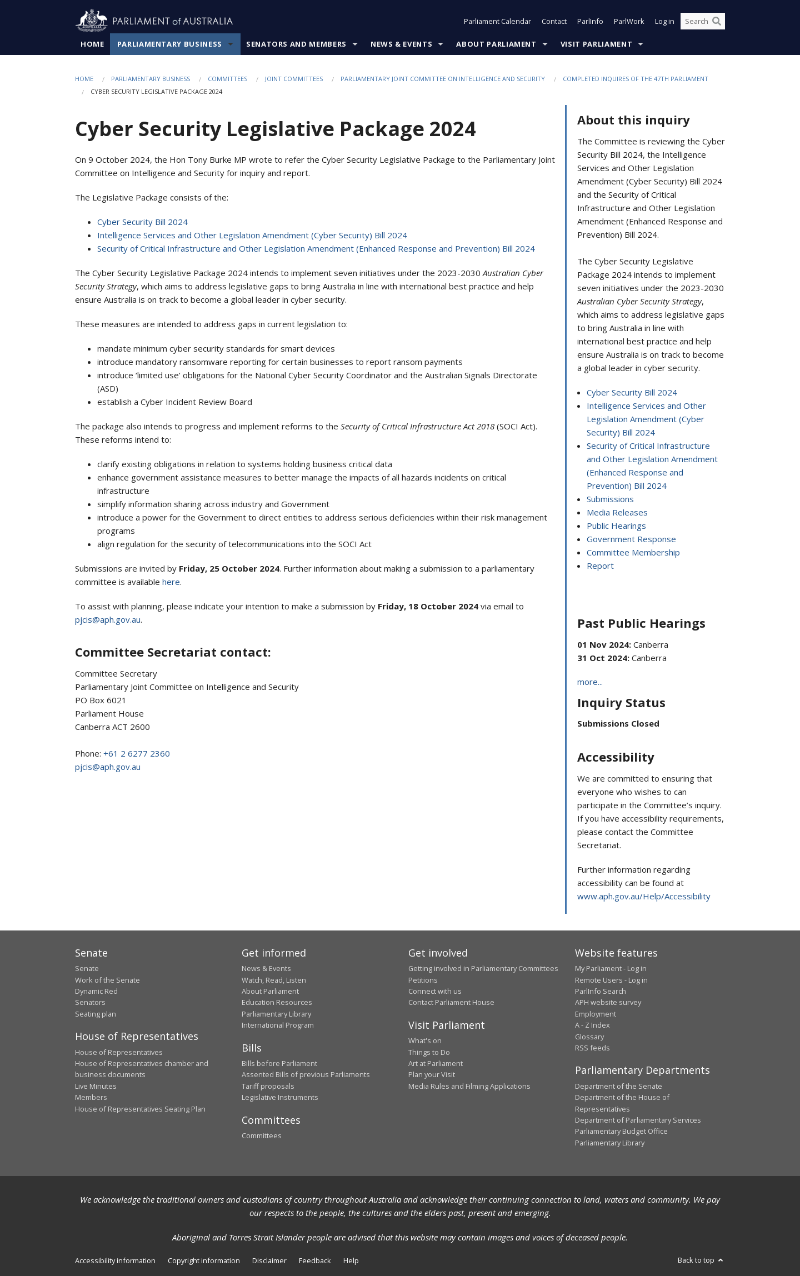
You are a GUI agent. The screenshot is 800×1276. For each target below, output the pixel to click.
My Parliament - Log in (611, 968)
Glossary (589, 1037)
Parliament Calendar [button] (497, 21)
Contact (554, 21)
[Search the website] (703, 21)
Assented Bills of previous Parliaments (306, 1074)
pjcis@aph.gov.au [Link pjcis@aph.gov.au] (108, 619)
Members (91, 1097)
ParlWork (629, 21)
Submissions (610, 498)
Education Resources (277, 1002)
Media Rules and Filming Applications (469, 1086)
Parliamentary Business (169, 44)
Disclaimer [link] (269, 1260)
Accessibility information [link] (115, 1260)
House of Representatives (119, 1052)
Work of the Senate (107, 980)
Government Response (631, 538)
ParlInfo (590, 21)
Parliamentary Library (276, 1014)
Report (600, 565)
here (171, 581)
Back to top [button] (701, 1260)
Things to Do (429, 1052)
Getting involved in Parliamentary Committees (483, 968)
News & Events (401, 44)
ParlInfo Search (600, 991)
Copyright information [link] (204, 1260)
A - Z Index (592, 1025)
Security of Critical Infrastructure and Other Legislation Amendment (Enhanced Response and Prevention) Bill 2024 (316, 248)
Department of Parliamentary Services (638, 1120)
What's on (425, 1040)
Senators (90, 1002)
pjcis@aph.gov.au (108, 766)
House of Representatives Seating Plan (140, 1109)
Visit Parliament (596, 44)
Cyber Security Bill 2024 (142, 221)
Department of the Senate (618, 1086)
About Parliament (496, 44)
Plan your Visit (431, 1074)
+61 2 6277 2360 (136, 753)
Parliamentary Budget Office (621, 1131)
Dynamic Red (96, 991)
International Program (278, 1025)
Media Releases (617, 512)
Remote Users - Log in (611, 980)
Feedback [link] (315, 1260)
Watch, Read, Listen (274, 980)
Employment (595, 1014)
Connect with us (435, 991)
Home (92, 44)
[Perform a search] (716, 21)
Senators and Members (296, 44)
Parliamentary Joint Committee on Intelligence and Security (443, 78)
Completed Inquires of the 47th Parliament (635, 78)
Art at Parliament (435, 1063)
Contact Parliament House (451, 1002)
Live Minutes (96, 1086)
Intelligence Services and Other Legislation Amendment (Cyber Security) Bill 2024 (252, 235)
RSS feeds (592, 1048)
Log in (664, 21)
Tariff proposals (268, 1086)
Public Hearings (616, 525)
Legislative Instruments (280, 1097)
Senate (87, 968)
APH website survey (608, 1002)
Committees (227, 78)
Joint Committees (294, 78)
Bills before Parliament (279, 1063)
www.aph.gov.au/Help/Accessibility (644, 896)
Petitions (423, 980)
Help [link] (351, 1260)
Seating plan (95, 1014)
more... (590, 681)
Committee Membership (633, 552)
